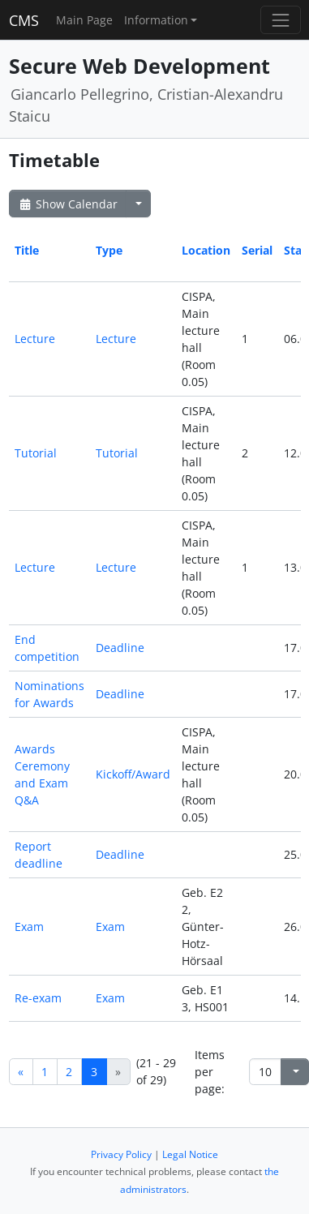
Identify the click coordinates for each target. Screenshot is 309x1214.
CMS (24, 20)
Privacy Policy (121, 1154)
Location (206, 250)
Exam (29, 926)
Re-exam (38, 998)
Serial (257, 250)
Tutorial (36, 453)
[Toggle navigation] (280, 20)
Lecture (35, 338)
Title (27, 250)
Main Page (84, 20)
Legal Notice (190, 1154)
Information (156, 20)
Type (109, 250)
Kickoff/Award (133, 774)
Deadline (120, 647)
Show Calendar (68, 204)
